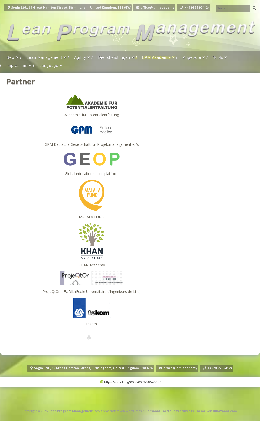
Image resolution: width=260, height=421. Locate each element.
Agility (80, 57)
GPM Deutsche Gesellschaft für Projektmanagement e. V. (92, 144)
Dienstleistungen (114, 57)
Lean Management (44, 57)
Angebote (192, 57)
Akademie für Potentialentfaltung (91, 114)
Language (48, 65)
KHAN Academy (92, 265)
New (10, 57)
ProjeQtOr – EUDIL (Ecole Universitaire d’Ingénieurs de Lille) (92, 291)
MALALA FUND (91, 216)
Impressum (16, 65)
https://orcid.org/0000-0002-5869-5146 (130, 382)
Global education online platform (92, 173)
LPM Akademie (156, 57)
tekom (91, 323)
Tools (218, 57)
